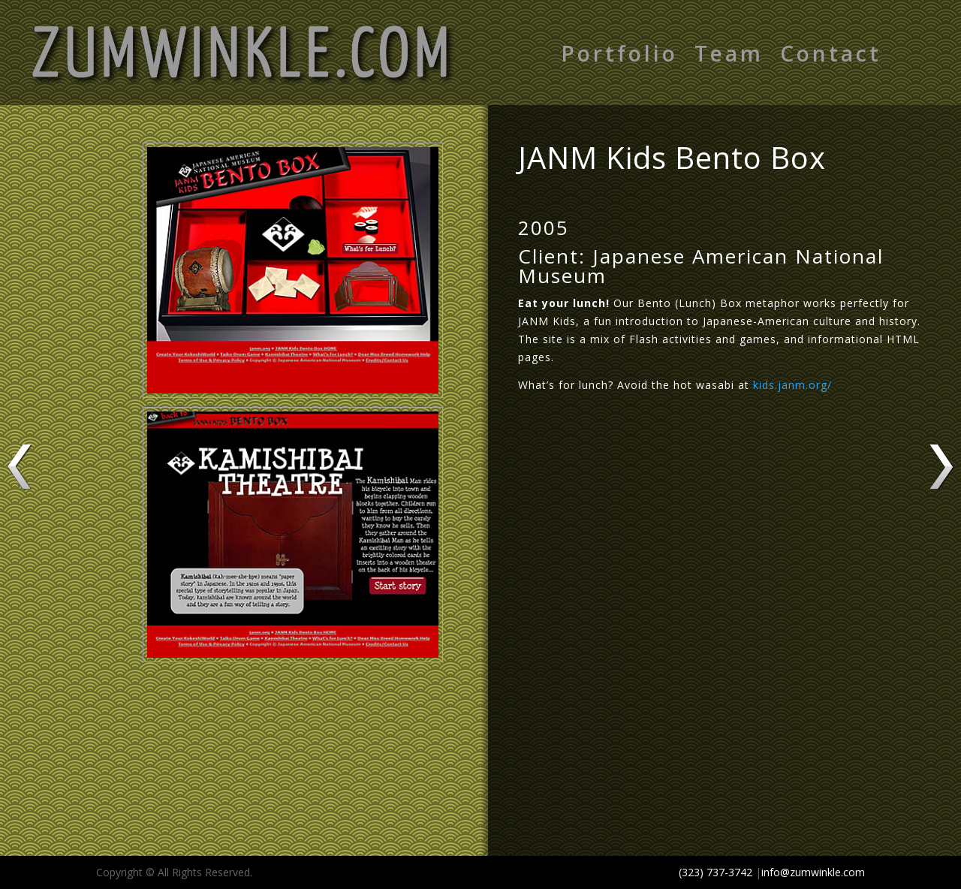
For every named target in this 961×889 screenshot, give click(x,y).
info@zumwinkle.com (813, 872)
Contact (830, 56)
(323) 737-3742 (715, 872)
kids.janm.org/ (792, 385)
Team (729, 56)
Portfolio (619, 56)
